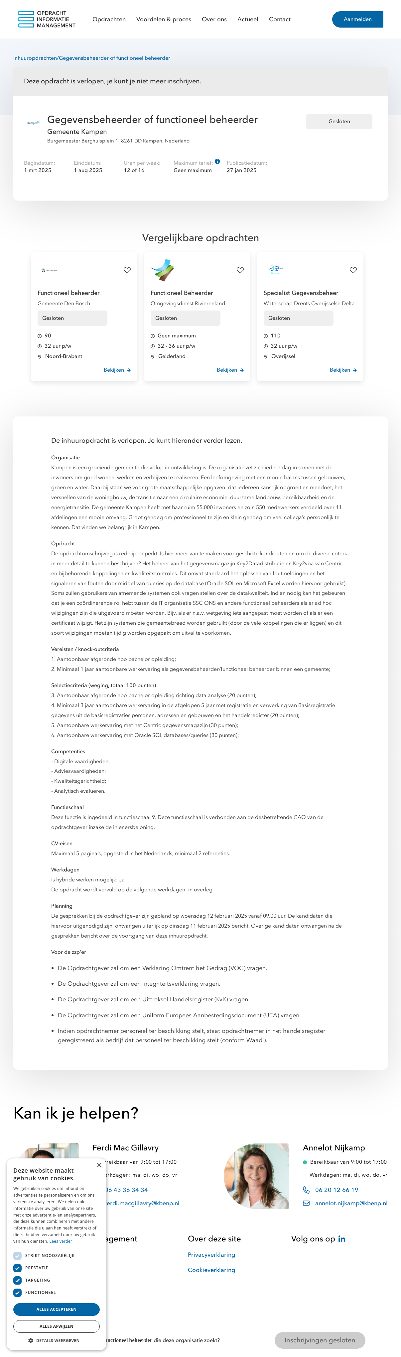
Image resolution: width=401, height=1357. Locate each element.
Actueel (247, 19)
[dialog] (56, 1254)
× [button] (98, 1165)
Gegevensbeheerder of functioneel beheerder (114, 58)
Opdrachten (109, 19)
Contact (280, 19)
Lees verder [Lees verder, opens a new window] (61, 1241)
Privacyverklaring (211, 1255)
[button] (56, 1340)
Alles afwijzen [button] (56, 1326)
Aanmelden (358, 19)
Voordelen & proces (163, 19)
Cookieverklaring (211, 1270)
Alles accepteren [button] (57, 1309)
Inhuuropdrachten (35, 58)
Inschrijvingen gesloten (320, 1340)
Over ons (214, 19)
